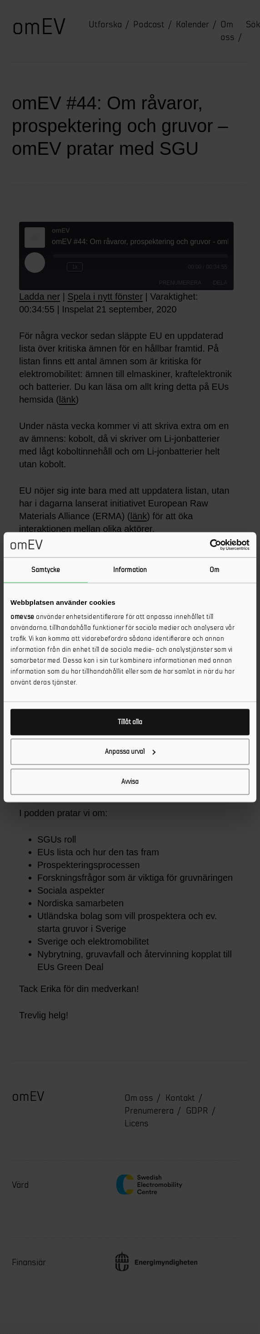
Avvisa (130, 781)
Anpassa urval (130, 752)
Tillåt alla (130, 722)
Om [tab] (214, 570)
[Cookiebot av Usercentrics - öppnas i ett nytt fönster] (210, 545)
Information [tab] (130, 570)
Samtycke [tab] (45, 570)
